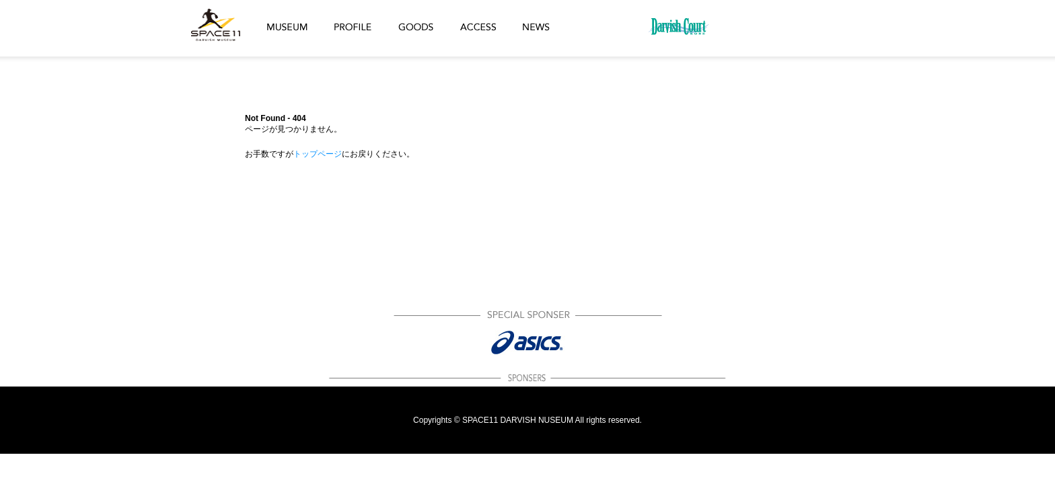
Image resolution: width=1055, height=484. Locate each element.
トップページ (317, 154)
